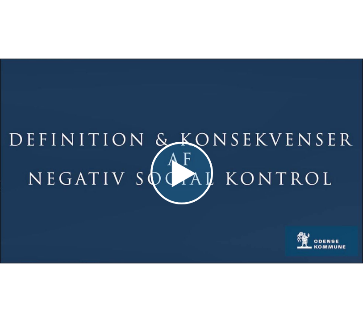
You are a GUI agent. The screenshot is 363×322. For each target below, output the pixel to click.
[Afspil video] (181, 202)
